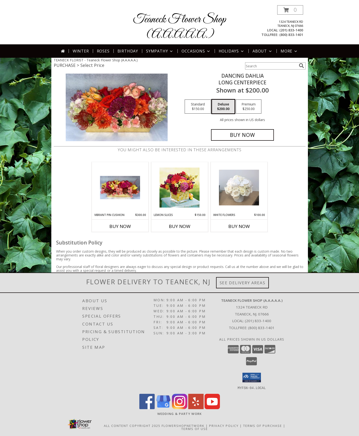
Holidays (232, 51)
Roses (103, 51)
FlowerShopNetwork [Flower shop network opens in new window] (183, 425)
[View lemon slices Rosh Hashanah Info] (179, 188)
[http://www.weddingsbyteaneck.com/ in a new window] (179, 413)
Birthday (128, 51)
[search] (301, 65)
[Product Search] (271, 66)
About (263, 51)
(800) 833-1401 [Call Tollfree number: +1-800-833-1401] (261, 327)
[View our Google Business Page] (163, 407)
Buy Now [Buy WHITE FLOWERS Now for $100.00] (239, 226)
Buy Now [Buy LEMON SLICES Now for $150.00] (179, 226)
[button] (290, 10)
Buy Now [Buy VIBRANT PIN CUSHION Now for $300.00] (120, 226)
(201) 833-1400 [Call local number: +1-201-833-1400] (291, 30)
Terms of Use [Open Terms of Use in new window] (194, 428)
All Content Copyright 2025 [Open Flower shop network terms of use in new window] (132, 425)
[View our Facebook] (147, 407)
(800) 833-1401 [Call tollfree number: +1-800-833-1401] (291, 34)
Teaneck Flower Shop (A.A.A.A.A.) (179, 27)
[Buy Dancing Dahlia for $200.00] (242, 135)
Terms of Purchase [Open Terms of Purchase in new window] (262, 425)
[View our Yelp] (196, 407)
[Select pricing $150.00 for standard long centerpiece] (198, 107)
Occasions (196, 51)
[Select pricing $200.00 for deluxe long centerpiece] (223, 107)
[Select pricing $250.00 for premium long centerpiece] (248, 107)
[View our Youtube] (212, 407)
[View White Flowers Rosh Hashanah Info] (239, 187)
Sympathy (160, 51)
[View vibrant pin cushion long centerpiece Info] (120, 187)
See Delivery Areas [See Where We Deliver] (242, 282)
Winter (81, 51)
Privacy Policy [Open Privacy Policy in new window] (224, 425)
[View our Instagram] (179, 407)
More (289, 51)
